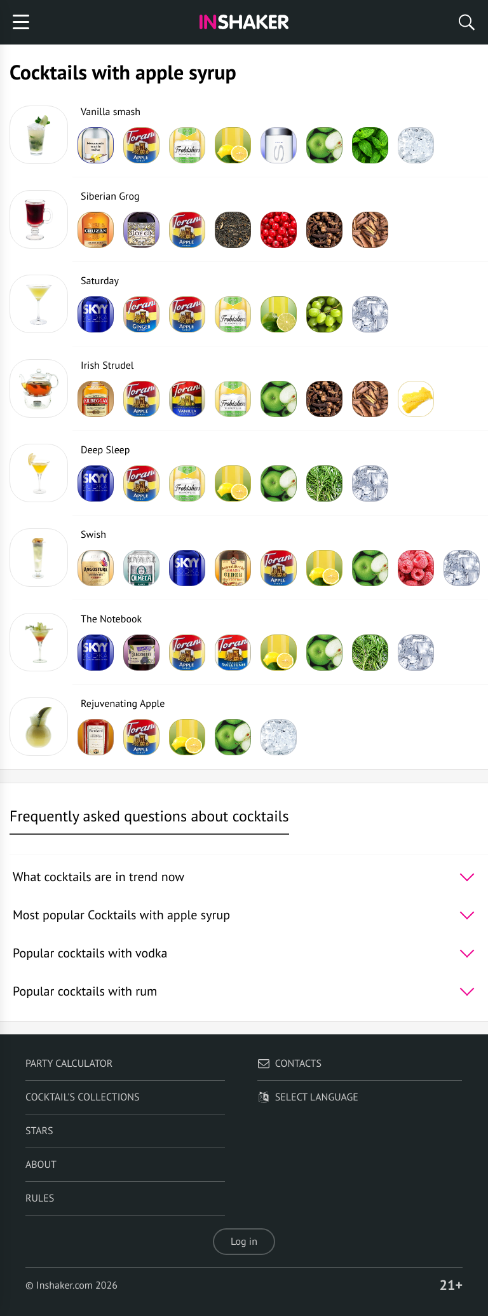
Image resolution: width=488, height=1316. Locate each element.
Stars (39, 1131)
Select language (307, 1097)
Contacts (289, 1063)
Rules (39, 1198)
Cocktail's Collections (82, 1097)
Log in (244, 1241)
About (41, 1164)
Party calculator (68, 1063)
